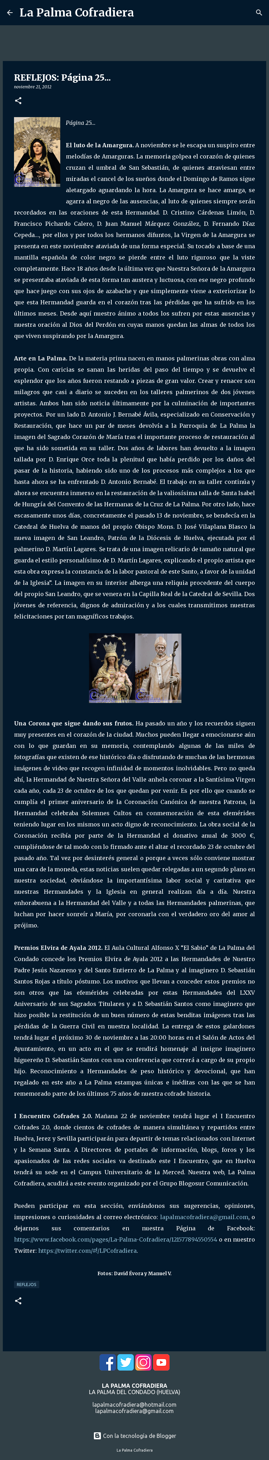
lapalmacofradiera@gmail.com (204, 1217)
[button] (18, 101)
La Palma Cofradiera (77, 13)
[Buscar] (259, 12)
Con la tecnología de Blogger (134, 1436)
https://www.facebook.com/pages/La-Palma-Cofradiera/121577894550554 (115, 1239)
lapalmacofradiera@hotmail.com (134, 1404)
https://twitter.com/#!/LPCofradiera (87, 1250)
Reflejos (26, 1284)
